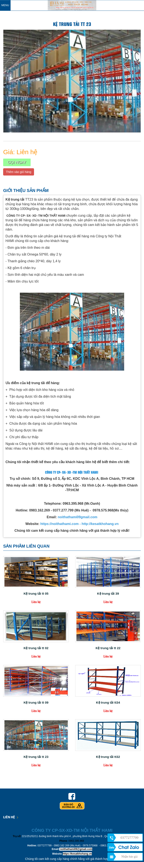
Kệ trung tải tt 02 (36, 648)
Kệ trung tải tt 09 (36, 702)
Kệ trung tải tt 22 (108, 648)
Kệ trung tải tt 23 (36, 757)
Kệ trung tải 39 (108, 593)
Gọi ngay (17, 162)
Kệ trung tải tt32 (108, 757)
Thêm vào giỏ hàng (18, 172)
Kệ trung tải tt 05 (36, 593)
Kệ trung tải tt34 (108, 702)
